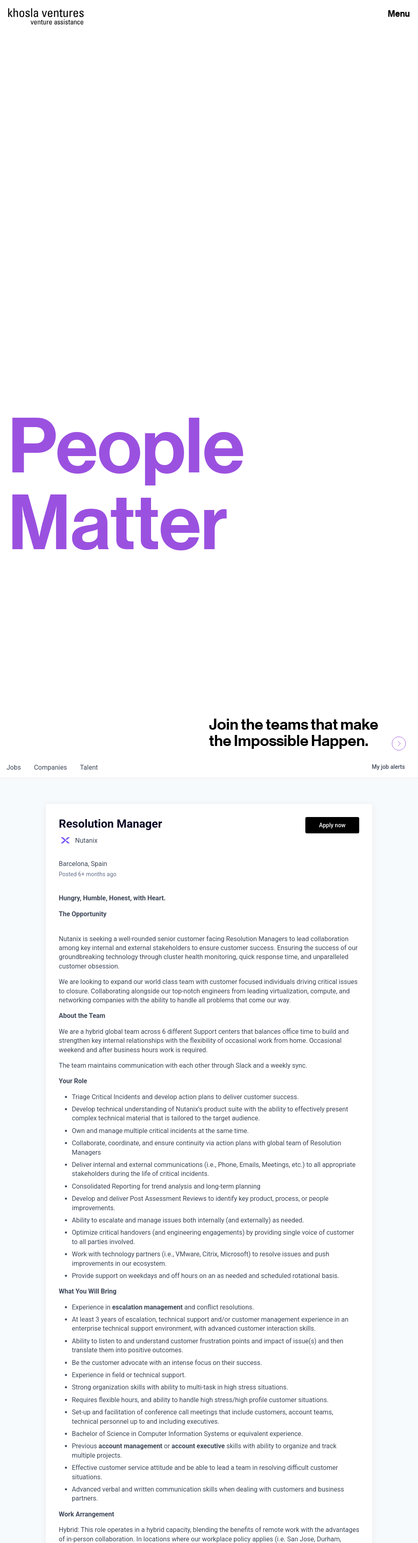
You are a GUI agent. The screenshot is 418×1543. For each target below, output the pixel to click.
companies (50, 767)
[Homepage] (46, 12)
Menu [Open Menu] (399, 13)
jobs (14, 767)
